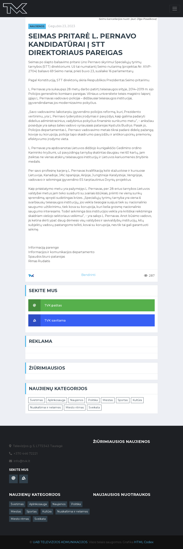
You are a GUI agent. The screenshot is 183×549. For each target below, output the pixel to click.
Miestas (108, 400)
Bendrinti (88, 275)
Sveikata (94, 407)
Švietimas (36, 400)
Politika (93, 400)
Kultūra (137, 400)
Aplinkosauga (56, 400)
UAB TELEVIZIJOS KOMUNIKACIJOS (60, 542)
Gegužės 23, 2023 (61, 26)
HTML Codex (144, 542)
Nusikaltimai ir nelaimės (45, 407)
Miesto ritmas (75, 407)
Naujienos (37, 26)
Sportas (123, 400)
